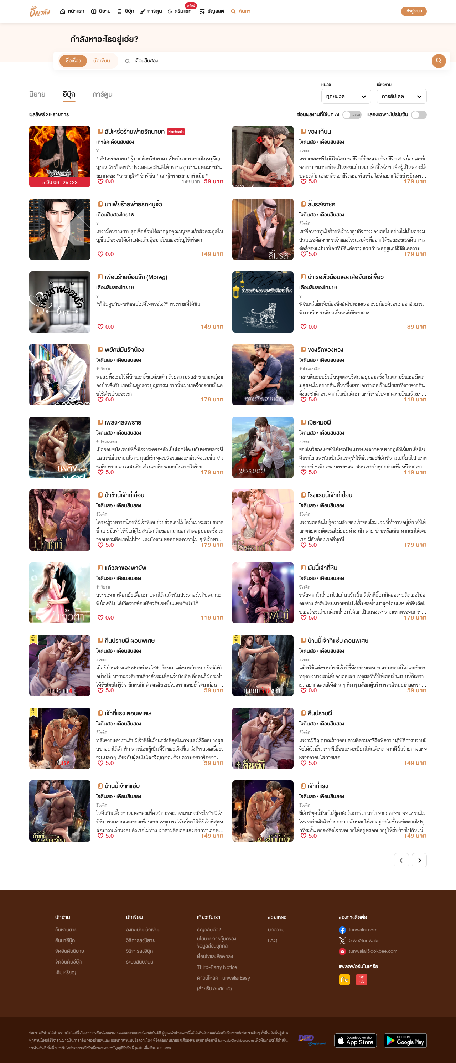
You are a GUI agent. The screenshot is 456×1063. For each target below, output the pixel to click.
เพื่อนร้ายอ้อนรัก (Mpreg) (131, 277)
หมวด (326, 84)
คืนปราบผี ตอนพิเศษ (125, 641)
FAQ (272, 940)
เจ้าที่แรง (313, 786)
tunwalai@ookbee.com (373, 951)
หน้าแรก (71, 11)
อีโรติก (304, 150)
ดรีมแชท (181, 9)
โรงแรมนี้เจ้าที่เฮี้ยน (325, 495)
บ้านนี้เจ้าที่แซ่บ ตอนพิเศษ (333, 641)
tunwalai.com (363, 929)
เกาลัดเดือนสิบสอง (115, 142)
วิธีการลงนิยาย (140, 940)
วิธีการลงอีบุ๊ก (139, 951)
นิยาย (100, 11)
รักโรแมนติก (309, 369)
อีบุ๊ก (125, 11)
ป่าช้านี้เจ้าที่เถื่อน (120, 495)
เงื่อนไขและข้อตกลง (215, 956)
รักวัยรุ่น (103, 369)
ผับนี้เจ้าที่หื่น (318, 568)
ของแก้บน (315, 132)
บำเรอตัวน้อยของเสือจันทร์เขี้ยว (341, 277)
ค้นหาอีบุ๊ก (65, 940)
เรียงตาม (384, 84)
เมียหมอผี (315, 422)
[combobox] (346, 96)
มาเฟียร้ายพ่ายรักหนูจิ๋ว (129, 204)
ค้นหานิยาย (66, 929)
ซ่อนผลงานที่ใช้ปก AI (318, 114)
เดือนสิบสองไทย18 (115, 214)
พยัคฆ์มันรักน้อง (120, 350)
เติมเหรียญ (65, 972)
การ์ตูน (151, 11)
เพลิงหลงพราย (118, 422)
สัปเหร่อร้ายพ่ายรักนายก (130, 132)
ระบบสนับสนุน (139, 961)
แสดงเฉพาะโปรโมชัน (387, 114)
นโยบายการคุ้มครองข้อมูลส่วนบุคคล (216, 942)
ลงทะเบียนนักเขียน (143, 929)
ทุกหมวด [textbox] (335, 96)
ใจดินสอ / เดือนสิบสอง (321, 142)
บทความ (276, 929)
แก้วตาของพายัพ (121, 568)
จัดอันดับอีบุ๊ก (68, 961)
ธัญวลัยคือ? (209, 929)
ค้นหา (240, 11)
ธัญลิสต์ (211, 11)
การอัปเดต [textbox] (393, 96)
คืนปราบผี (315, 713)
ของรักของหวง (321, 350)
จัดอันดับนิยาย (69, 951)
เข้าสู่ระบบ (414, 11)
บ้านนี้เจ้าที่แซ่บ (118, 786)
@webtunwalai (364, 940)
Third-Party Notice (217, 967)
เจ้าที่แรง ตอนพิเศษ (123, 713)
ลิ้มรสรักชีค (317, 204)
